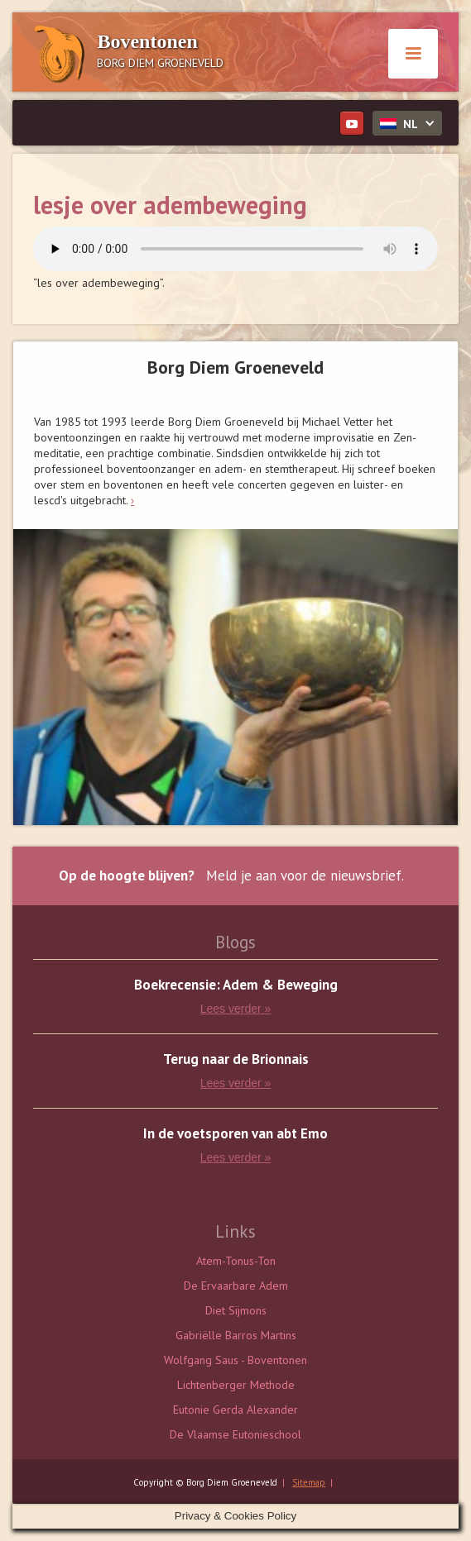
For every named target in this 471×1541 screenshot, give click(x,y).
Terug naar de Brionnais (236, 1059)
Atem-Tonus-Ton (236, 1260)
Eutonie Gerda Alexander (235, 1409)
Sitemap (308, 1482)
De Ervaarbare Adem (236, 1285)
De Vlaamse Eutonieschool (235, 1434)
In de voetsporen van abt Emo (235, 1134)
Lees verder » (236, 1008)
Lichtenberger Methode (236, 1384)
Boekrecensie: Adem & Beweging (236, 985)
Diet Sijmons (236, 1310)
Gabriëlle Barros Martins (235, 1335)
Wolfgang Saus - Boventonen (235, 1360)
